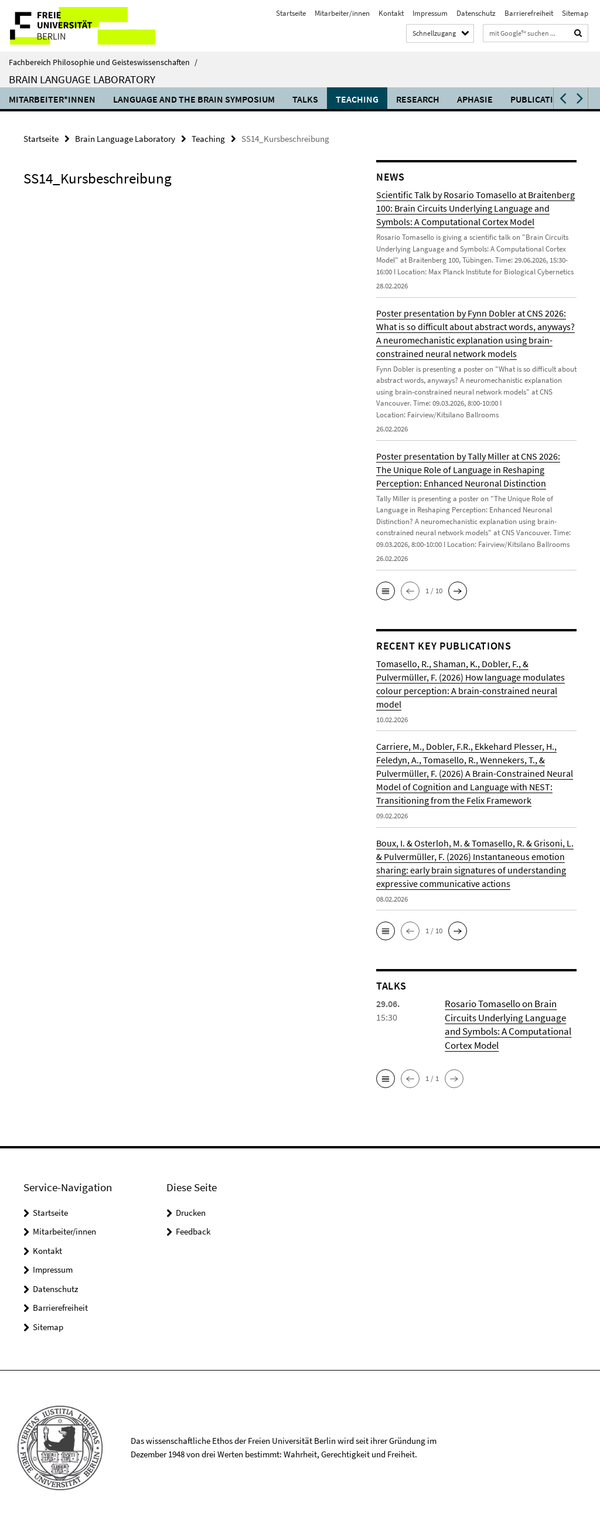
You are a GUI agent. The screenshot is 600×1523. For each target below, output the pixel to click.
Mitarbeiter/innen (342, 13)
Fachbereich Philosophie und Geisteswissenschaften (103, 62)
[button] (562, 98)
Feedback (193, 1229)
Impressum (430, 13)
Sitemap (575, 13)
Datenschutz (476, 13)
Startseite (291, 13)
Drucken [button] (191, 1210)
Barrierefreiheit (528, 13)
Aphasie (475, 99)
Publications (540, 99)
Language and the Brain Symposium (194, 99)
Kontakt (391, 13)
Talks (305, 99)
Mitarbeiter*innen (52, 99)
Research (417, 99)
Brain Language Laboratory (82, 79)
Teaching (357, 99)
